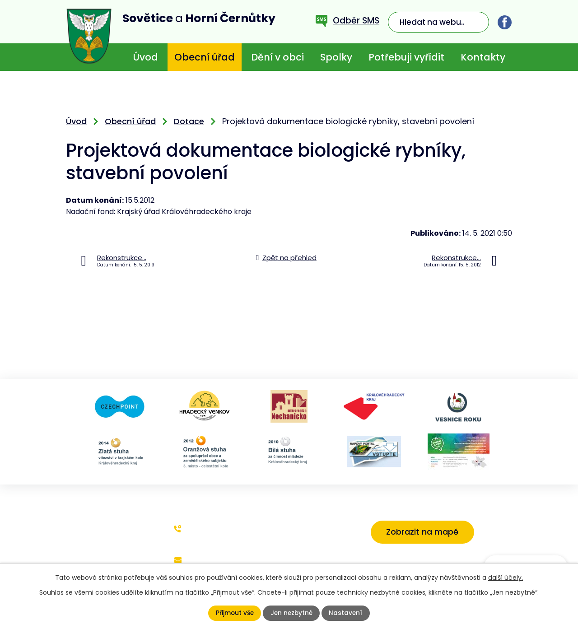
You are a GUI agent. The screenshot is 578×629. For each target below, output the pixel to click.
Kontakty (483, 57)
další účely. (505, 577)
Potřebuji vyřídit (406, 57)
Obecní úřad (204, 57)
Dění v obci (277, 57)
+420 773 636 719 (217, 528)
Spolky (336, 57)
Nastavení (347, 613)
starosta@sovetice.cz (212, 566)
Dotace (189, 121)
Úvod (145, 57)
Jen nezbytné (291, 613)
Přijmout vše (233, 613)
